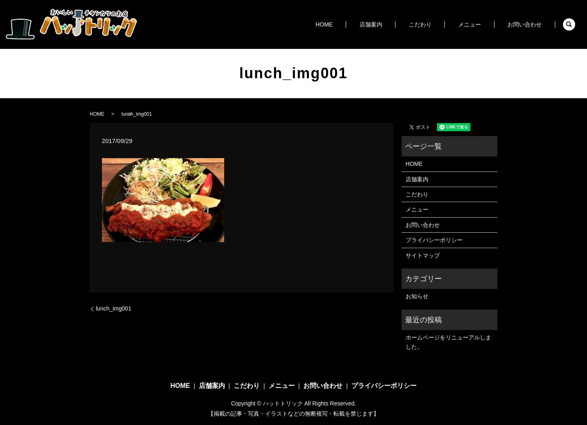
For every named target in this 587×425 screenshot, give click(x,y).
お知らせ (417, 296)
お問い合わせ (527, 24)
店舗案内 (396, 24)
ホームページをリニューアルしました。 (448, 342)
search (569, 24)
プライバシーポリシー (434, 240)
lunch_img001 (113, 308)
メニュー (479, 24)
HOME (357, 24)
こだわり (438, 24)
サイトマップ (423, 255)
